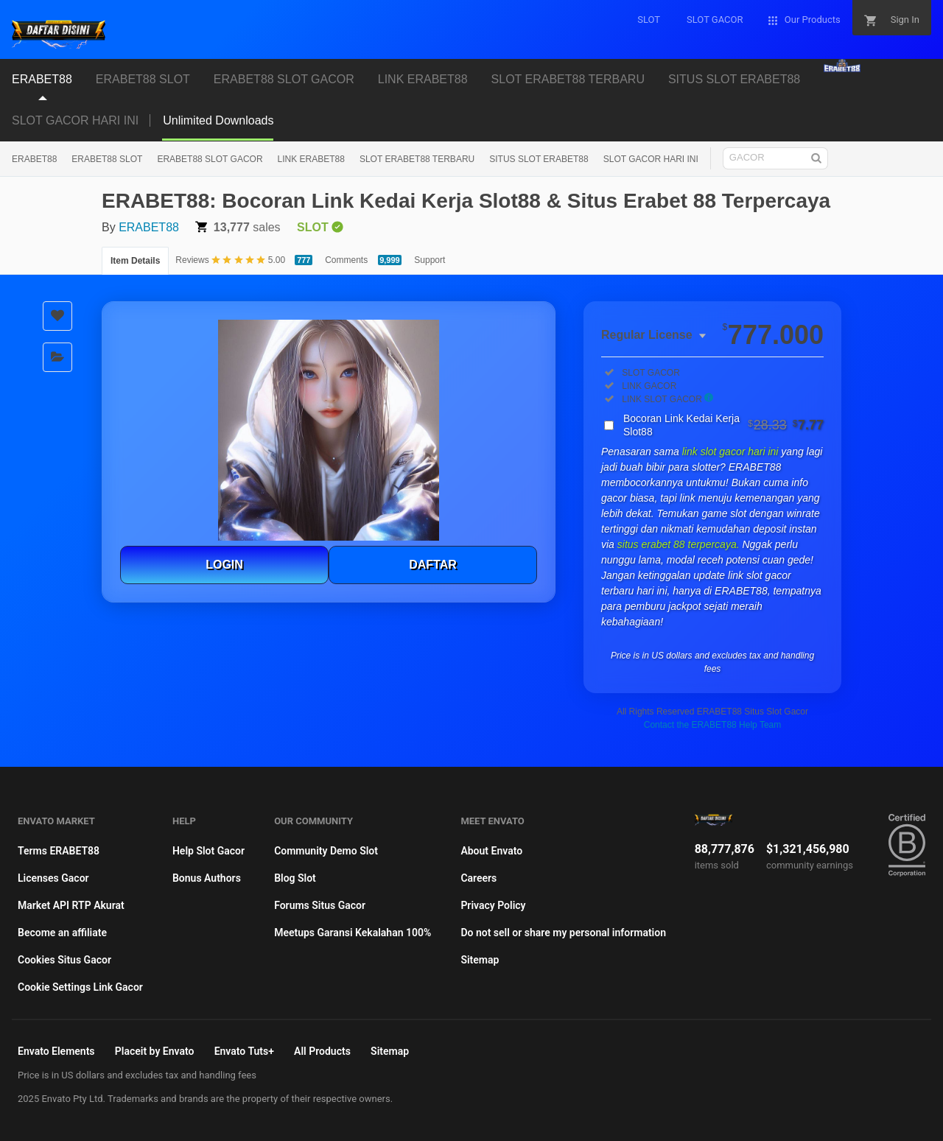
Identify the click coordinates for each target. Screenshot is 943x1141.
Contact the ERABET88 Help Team (713, 725)
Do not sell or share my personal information (563, 932)
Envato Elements (56, 1051)
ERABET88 (42, 79)
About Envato (491, 851)
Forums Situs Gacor (319, 905)
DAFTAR (433, 564)
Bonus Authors (206, 878)
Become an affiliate (62, 932)
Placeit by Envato (154, 1051)
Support (429, 260)
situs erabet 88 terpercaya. (680, 544)
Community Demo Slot (326, 851)
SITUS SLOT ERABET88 (734, 79)
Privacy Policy (492, 905)
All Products (322, 1051)
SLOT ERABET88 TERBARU (568, 79)
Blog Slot (295, 878)
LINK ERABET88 (423, 79)
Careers (478, 878)
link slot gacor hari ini (732, 451)
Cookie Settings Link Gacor (80, 987)
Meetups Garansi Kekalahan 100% (352, 932)
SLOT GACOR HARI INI (75, 120)
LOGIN (224, 564)
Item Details (135, 261)
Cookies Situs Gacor (64, 960)
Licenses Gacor (53, 878)
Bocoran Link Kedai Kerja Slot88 (723, 425)
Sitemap (479, 960)
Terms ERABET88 (58, 851)
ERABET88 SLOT (143, 79)
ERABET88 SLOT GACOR (284, 79)
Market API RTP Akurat (71, 905)
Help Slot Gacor (208, 851)
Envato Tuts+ (244, 1051)
